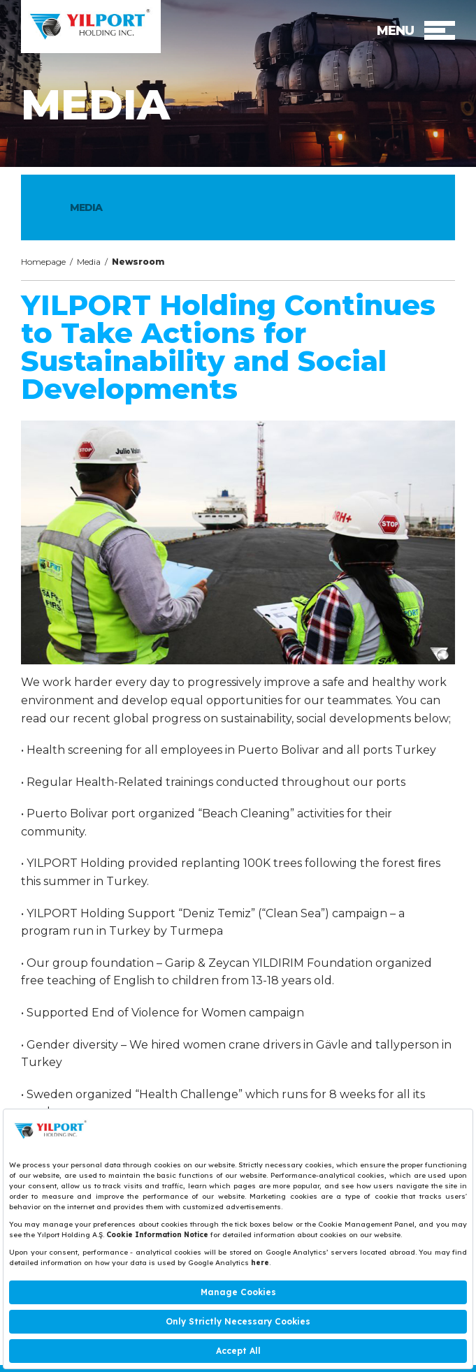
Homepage (43, 261)
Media (89, 261)
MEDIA (86, 207)
